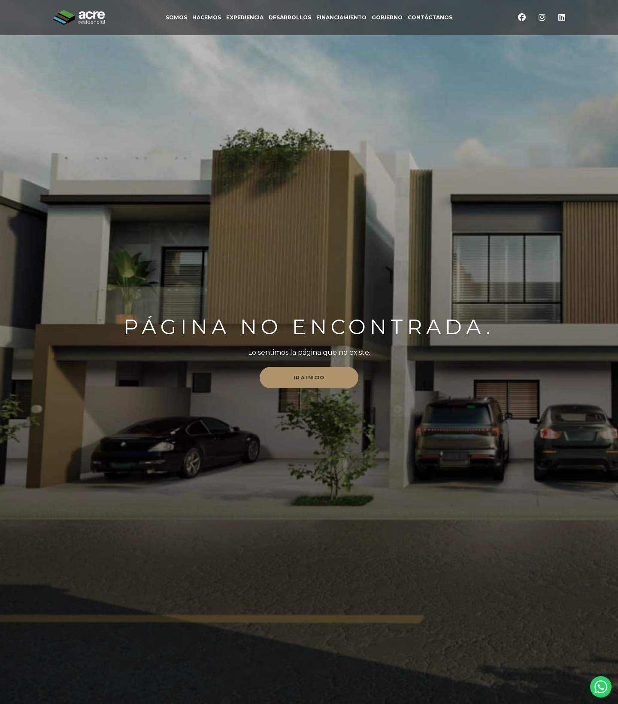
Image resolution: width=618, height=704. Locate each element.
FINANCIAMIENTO (341, 17)
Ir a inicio (309, 378)
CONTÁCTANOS (430, 17)
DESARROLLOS (290, 17)
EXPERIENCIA (245, 17)
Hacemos (206, 17)
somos (176, 17)
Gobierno (387, 17)
